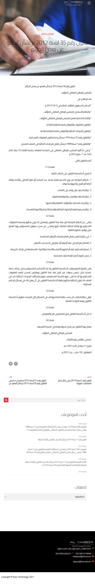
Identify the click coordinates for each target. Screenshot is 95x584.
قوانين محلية (47, 33)
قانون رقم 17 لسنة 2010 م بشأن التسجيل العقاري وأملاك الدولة (62, 439)
